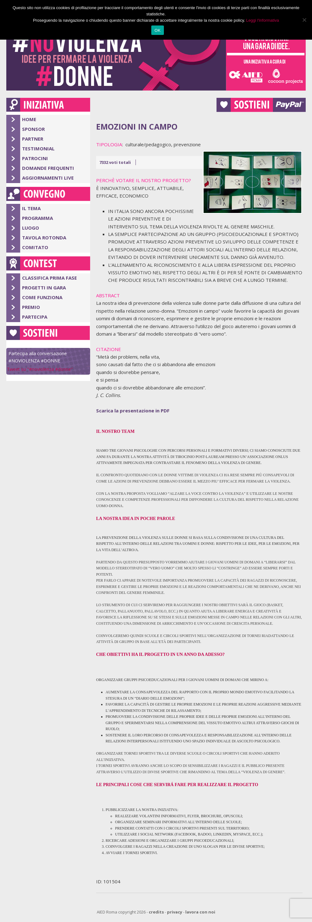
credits (156, 912)
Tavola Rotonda (44, 237)
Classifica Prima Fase (49, 278)
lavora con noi (200, 912)
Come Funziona (42, 297)
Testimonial (38, 148)
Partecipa (34, 317)
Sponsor (33, 129)
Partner (32, 139)
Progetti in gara (44, 287)
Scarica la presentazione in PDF (133, 410)
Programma (37, 218)
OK (157, 30)
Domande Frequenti (48, 168)
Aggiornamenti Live (48, 178)
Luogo (30, 228)
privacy (174, 912)
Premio (31, 307)
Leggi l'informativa (262, 20)
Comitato (35, 247)
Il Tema (31, 208)
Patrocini (35, 158)
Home (29, 119)
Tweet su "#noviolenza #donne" (40, 369)
